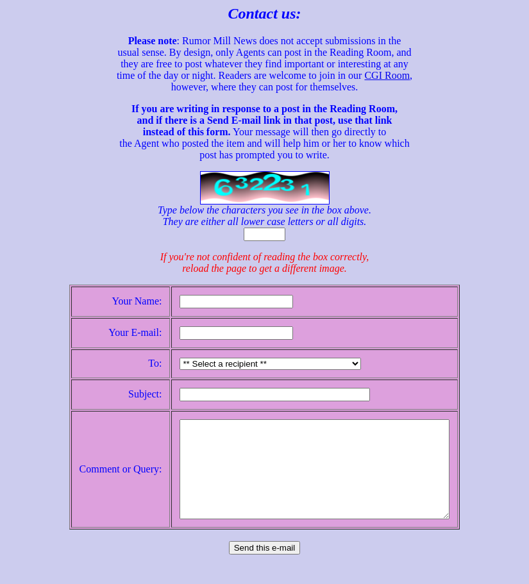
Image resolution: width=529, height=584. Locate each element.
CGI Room (387, 75)
